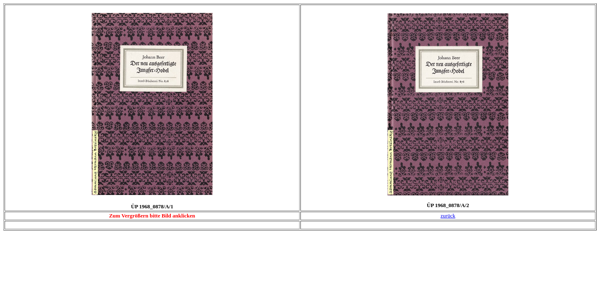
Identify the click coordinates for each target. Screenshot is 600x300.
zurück (447, 215)
